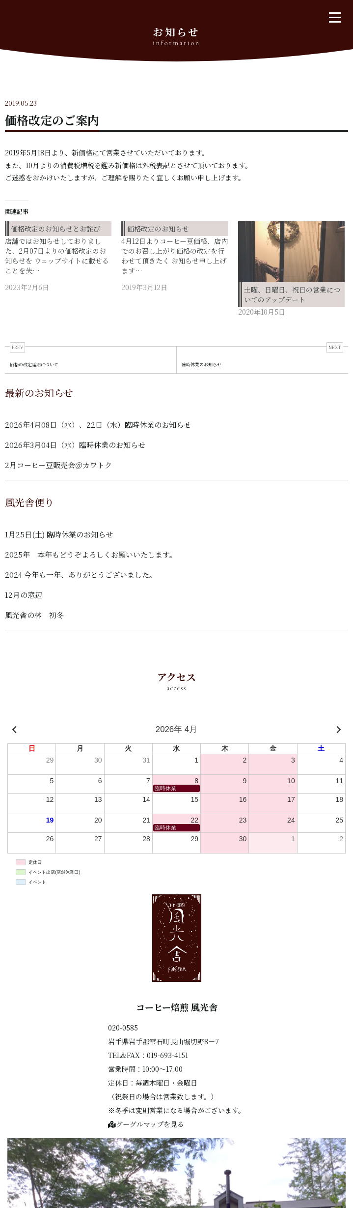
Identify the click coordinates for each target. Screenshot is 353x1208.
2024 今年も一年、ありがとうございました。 (81, 574)
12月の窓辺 (23, 594)
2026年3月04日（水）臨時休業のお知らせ (75, 445)
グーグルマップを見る (146, 1124)
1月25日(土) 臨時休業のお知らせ (59, 534)
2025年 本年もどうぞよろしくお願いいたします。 (91, 554)
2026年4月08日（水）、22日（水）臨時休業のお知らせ (98, 424)
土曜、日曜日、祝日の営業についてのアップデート (292, 294)
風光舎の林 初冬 (34, 615)
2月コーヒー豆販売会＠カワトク (58, 465)
